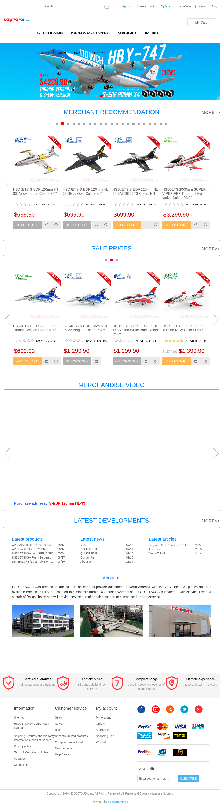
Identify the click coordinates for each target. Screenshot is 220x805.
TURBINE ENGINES (50, 32)
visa (180, 726)
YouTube (156, 709)
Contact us (21, 764)
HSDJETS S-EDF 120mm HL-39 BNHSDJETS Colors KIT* (136, 192)
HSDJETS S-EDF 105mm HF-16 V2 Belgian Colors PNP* (86, 328)
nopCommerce (118, 801)
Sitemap (19, 717)
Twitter (184, 709)
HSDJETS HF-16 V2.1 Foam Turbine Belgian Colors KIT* (35, 328)
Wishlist (101, 742)
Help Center (185, 6)
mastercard (162, 726)
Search (59, 717)
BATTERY (98, 53)
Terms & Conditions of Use (31, 752)
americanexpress (144, 735)
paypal (144, 726)
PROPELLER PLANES (51, 53)
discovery (162, 735)
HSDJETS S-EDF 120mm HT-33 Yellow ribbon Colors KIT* (36, 192)
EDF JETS (151, 32)
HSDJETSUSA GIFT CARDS (89, 32)
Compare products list (69, 742)
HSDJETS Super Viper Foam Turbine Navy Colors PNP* (184, 328)
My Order (166, 6)
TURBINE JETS (126, 32)
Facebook (141, 709)
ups (180, 752)
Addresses (102, 729)
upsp (162, 752)
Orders (100, 723)
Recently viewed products (71, 736)
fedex (144, 752)
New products (64, 748)
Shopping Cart (105, 736)
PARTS (78, 53)
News (202, 6)
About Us (20, 758)
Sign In (126, 6)
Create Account (145, 6)
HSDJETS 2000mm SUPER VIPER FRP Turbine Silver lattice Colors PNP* (184, 194)
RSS (170, 709)
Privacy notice (23, 746)
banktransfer (198, 726)
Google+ (199, 709)
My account (103, 717)
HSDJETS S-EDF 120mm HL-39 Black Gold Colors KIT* (86, 192)
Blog (214, 6)
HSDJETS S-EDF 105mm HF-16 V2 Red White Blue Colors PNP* (136, 330)
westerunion (180, 735)
